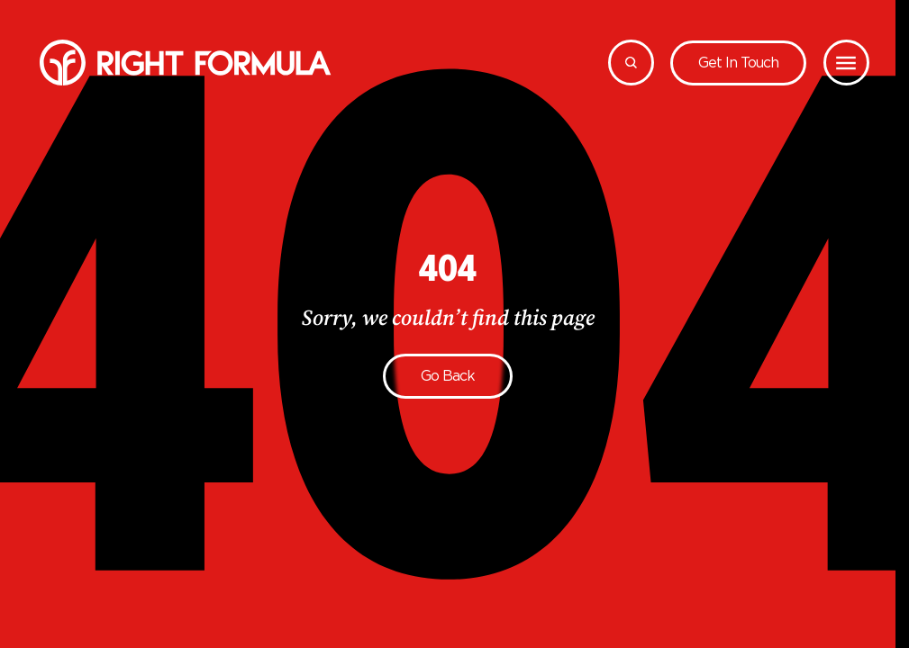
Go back (448, 375)
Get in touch (738, 62)
